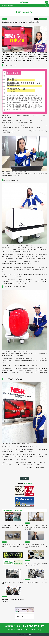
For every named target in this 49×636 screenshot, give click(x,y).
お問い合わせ (33, 629)
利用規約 (18, 629)
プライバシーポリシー (25, 629)
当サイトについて (11, 629)
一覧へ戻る (24, 478)
